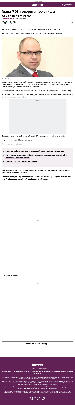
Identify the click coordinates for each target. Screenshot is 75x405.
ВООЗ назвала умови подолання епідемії (21, 161)
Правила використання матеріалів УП (42, 371)
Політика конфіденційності (22, 371)
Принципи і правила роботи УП (63, 371)
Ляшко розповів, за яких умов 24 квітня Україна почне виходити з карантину (34, 151)
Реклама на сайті (7, 371)
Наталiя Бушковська (8, 19)
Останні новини (10, 275)
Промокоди (37, 373)
